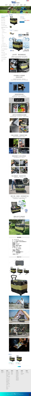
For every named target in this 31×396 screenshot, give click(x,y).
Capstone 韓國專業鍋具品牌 (8, 381)
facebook (26, 0)
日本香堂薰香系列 (4, 43)
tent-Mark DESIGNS (7, 388)
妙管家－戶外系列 (3, 20)
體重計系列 (17, 376)
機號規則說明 (17, 379)
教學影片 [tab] (16, 30)
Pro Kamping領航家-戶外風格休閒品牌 (4, 27)
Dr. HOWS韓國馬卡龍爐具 (8, 384)
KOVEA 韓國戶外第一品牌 (8, 378)
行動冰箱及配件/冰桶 (4, 32)
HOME (15, 2)
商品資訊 (18, 14)
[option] (12, 359)
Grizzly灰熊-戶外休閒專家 (8, 375)
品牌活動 (12, 373)
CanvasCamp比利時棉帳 (4, 57)
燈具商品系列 (17, 373)
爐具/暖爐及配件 (3, 29)
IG (28, 0)
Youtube (27, 0)
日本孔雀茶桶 (2, 50)
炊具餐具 (3, 40)
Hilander (7, 389)
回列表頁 (19, 366)
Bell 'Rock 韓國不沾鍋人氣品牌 (4, 47)
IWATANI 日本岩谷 (3, 55)
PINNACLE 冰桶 (3, 52)
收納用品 (3, 35)
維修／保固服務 (22, 373)
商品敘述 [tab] (11, 30)
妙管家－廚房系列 (3, 22)
